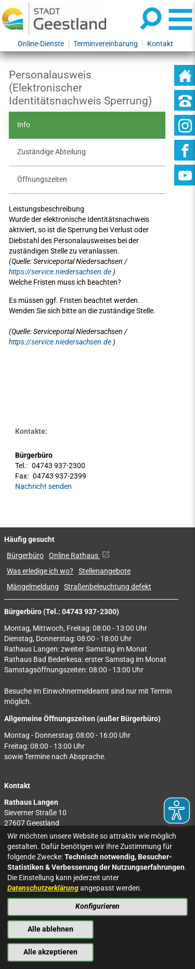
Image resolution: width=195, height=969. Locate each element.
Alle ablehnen (50, 929)
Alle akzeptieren (50, 952)
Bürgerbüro (25, 555)
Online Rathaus (79, 555)
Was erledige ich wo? (40, 571)
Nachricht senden (43, 486)
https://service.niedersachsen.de (61, 272)
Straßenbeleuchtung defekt (107, 586)
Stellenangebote (105, 571)
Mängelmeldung (33, 586)
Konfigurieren (97, 906)
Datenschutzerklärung (43, 888)
